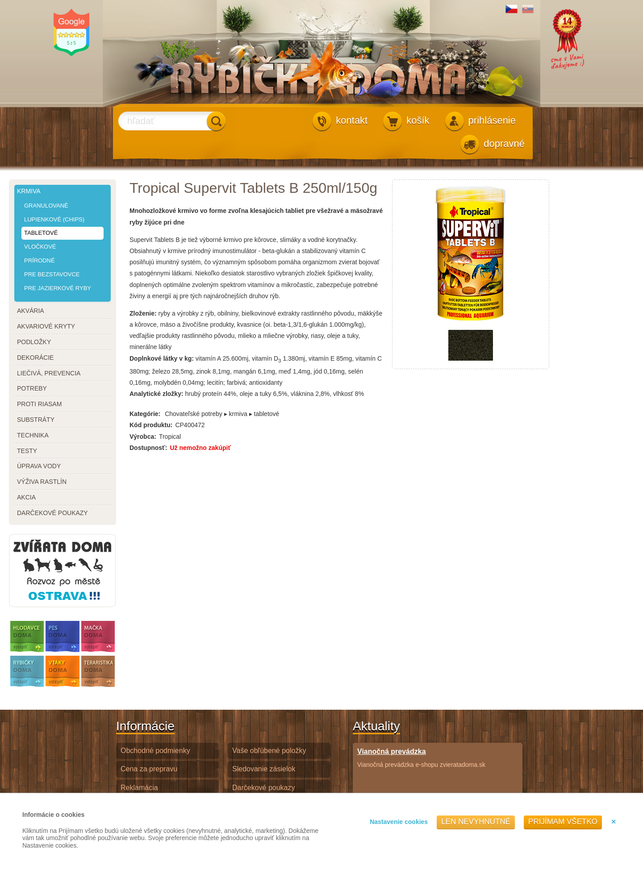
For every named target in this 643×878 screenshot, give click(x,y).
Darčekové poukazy (263, 787)
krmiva (29, 191)
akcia (26, 497)
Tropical (170, 436)
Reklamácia (139, 787)
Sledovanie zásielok (263, 769)
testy (27, 450)
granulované (46, 205)
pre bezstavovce (52, 274)
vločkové (40, 246)
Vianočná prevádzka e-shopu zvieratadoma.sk (421, 757)
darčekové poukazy (52, 512)
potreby (32, 388)
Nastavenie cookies (399, 821)
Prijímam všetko (562, 821)
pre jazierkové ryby (57, 288)
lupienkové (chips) (54, 219)
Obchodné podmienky (155, 750)
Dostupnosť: (148, 447)
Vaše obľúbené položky (269, 750)
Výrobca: (142, 436)
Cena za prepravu (149, 769)
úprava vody (39, 466)
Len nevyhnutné (475, 821)
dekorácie (35, 357)
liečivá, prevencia (48, 373)
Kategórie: (144, 413)
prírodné (39, 260)
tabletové (41, 232)
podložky (34, 341)
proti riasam (39, 404)
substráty (35, 419)
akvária (30, 310)
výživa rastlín (42, 481)
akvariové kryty (46, 326)
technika (33, 435)
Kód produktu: (150, 425)
